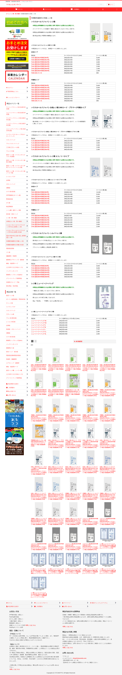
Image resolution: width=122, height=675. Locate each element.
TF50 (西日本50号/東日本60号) (40, 226)
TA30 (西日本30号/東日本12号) (40, 60)
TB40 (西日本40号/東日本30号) (40, 92)
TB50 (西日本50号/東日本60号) (40, 96)
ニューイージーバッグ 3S (38, 320)
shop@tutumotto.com (79, 658)
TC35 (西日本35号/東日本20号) (40, 270)
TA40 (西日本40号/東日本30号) (40, 64)
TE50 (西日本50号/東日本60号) (40, 203)
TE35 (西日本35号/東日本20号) (40, 196)
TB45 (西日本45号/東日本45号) (40, 94)
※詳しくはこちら (30, 625)
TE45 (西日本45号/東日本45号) (40, 201)
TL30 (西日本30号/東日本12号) (40, 140)
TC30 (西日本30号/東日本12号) (40, 268)
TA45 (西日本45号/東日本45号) (40, 66)
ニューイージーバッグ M (38, 327)
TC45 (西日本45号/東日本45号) (40, 274)
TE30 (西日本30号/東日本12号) (40, 194)
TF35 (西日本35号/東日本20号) (40, 220)
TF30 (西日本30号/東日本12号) (40, 218)
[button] (103, 9)
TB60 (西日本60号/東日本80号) (40, 98)
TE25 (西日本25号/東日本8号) (40, 192)
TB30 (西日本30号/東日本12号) (40, 87)
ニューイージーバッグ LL (38, 331)
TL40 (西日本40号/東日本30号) (40, 145)
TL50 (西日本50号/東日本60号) (40, 149)
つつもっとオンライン (13, 4)
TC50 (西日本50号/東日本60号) (40, 276)
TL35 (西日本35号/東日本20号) (40, 143)
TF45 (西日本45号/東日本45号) (40, 224)
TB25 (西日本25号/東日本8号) (40, 85)
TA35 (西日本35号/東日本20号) (40, 62)
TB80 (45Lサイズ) (36, 100)
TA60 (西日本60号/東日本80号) (40, 70)
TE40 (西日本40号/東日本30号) (40, 198)
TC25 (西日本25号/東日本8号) (40, 266)
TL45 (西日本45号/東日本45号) (40, 147)
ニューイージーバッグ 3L (38, 334)
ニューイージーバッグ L (38, 329)
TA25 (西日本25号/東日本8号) (40, 57)
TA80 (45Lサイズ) (36, 73)
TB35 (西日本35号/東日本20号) (40, 90)
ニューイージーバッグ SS (39, 323)
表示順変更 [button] (78, 341)
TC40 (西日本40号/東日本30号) (40, 272)
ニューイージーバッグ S (38, 325)
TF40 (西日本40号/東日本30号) (40, 222)
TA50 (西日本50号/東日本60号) (40, 68)
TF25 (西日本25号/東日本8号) (40, 215)
